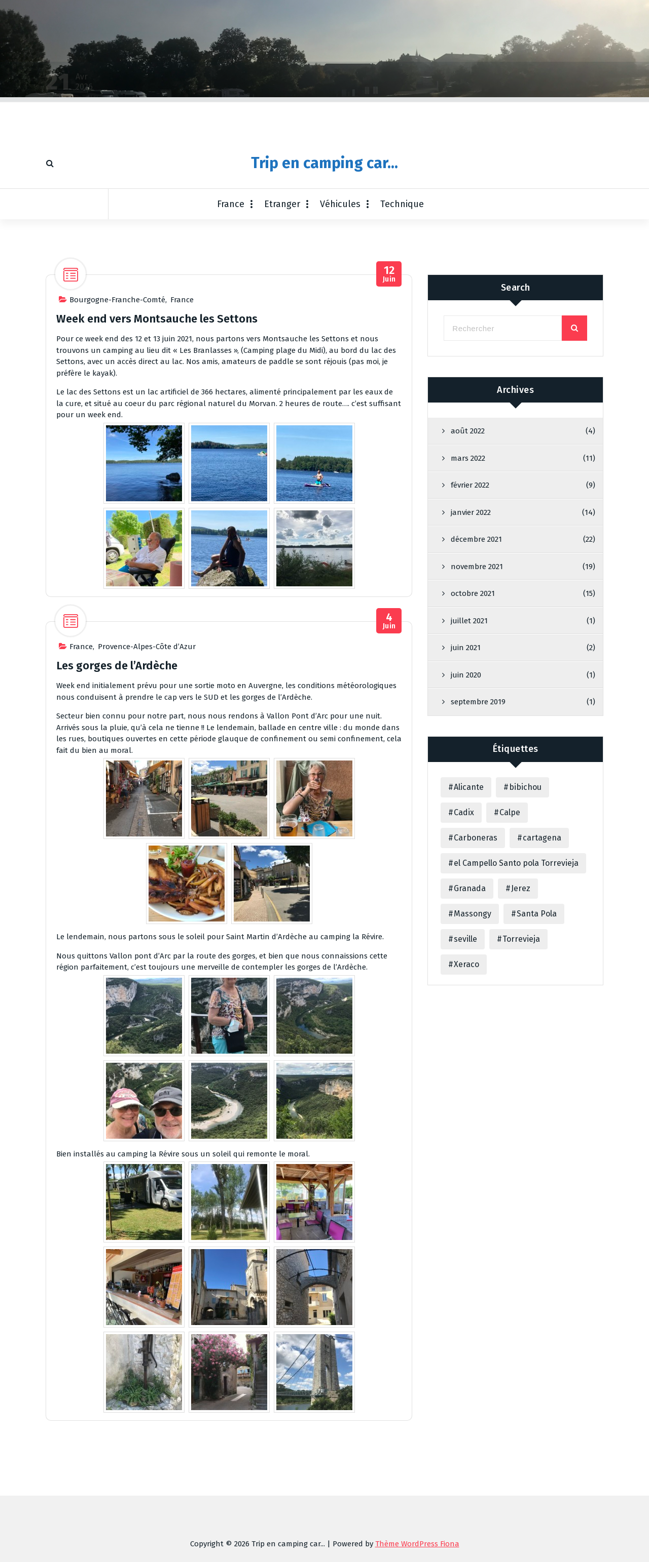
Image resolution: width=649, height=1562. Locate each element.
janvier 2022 (471, 645)
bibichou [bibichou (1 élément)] (525, 920)
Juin (389, 437)
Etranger (282, 204)
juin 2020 (466, 807)
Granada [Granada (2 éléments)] (470, 1021)
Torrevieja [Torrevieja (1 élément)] (521, 1071)
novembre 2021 (477, 699)
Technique (402, 204)
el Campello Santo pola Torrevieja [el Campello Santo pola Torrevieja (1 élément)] (516, 995)
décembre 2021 (476, 671)
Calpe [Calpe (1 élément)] (509, 945)
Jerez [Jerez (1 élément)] (520, 1021)
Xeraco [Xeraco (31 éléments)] (466, 1097)
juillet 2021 (469, 753)
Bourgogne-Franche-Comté (117, 463)
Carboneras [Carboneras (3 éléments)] (475, 970)
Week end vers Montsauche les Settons (157, 482)
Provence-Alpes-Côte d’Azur (147, 810)
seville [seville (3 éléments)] (465, 1071)
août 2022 (468, 563)
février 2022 (470, 617)
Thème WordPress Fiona (417, 1543)
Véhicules (340, 204)
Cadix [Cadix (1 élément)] (464, 945)
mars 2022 (468, 590)
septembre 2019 (478, 834)
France (230, 204)
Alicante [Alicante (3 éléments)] (469, 920)
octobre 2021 (473, 726)
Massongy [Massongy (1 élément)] (472, 1046)
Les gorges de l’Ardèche (116, 829)
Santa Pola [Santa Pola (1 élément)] (537, 1046)
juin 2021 (466, 780)
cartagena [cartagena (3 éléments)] (542, 970)
